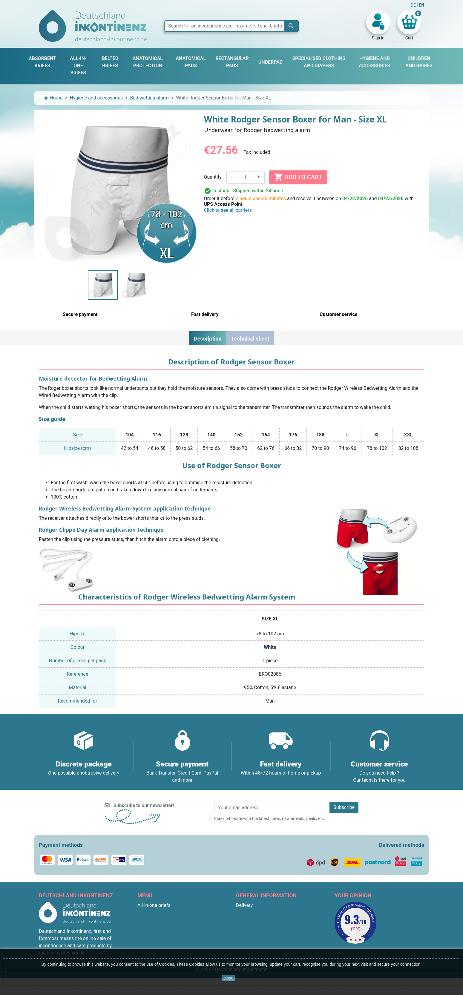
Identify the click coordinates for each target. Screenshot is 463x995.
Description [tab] (208, 338)
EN (421, 5)
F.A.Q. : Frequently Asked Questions (273, 948)
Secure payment (253, 934)
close (229, 978)
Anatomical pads (155, 934)
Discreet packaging (256, 941)
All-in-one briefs (154, 905)
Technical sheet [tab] (250, 338)
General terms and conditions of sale (275, 919)
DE (414, 5)
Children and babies (158, 948)
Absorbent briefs (155, 912)
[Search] (231, 26)
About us (245, 927)
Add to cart (298, 177)
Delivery (244, 905)
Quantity (213, 177)
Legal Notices (250, 912)
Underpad (147, 919)
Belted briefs (150, 927)
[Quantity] (245, 177)
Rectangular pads (155, 941)
